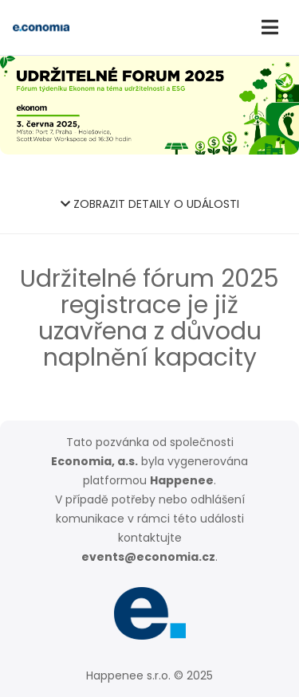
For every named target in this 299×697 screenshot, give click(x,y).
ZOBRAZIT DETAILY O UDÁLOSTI (150, 204)
